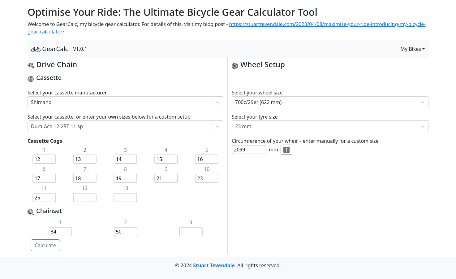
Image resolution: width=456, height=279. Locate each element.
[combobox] (31, 102)
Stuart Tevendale (213, 265)
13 (125, 188)
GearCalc (49, 49)
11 (44, 188)
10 (206, 169)
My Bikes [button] (410, 49)
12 (85, 188)
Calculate (45, 245)
